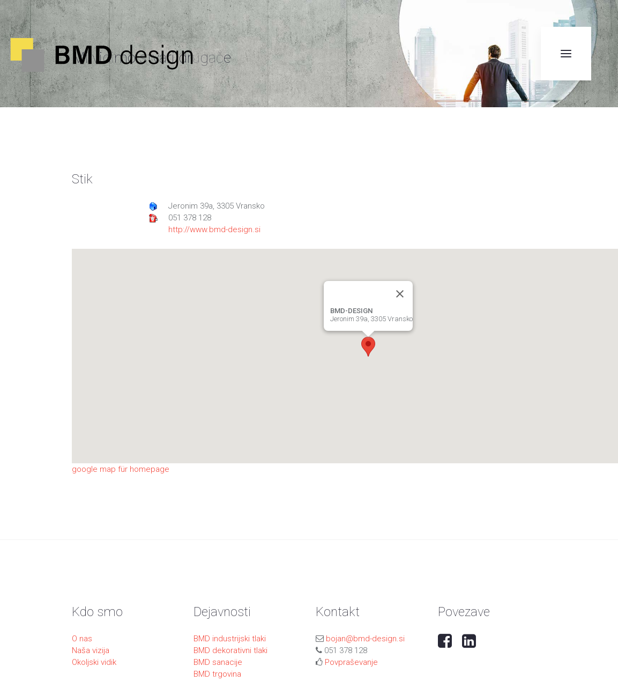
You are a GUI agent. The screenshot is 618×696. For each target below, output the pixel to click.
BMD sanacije (217, 662)
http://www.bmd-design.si (214, 229)
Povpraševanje (351, 662)
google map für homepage (120, 469)
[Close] (400, 294)
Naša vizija (90, 650)
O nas (82, 638)
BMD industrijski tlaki (229, 638)
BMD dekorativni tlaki (230, 650)
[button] (368, 347)
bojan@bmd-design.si (365, 638)
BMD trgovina (217, 674)
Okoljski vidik (94, 662)
